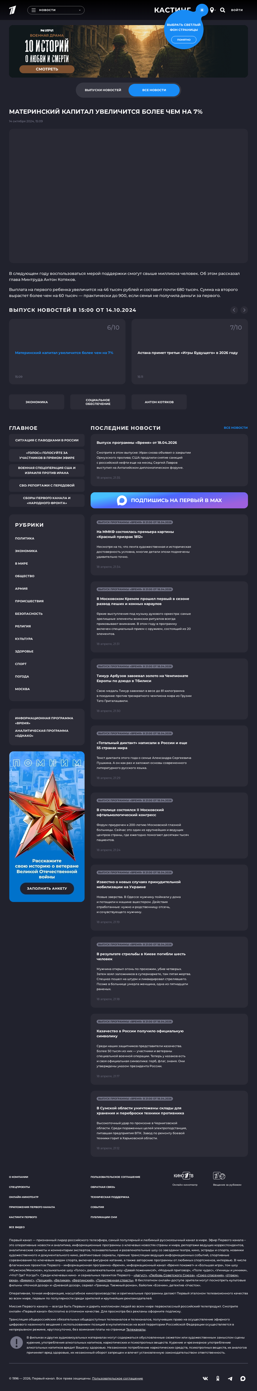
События (97, 1207)
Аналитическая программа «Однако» (42, 733)
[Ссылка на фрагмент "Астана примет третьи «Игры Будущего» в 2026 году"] (190, 351)
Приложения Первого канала (32, 1207)
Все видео (17, 1227)
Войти (237, 10)
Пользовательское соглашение (115, 1177)
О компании (18, 1177)
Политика (24, 538)
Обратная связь (103, 1187)
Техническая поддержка (110, 1197)
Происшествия (29, 601)
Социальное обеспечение (98, 402)
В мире (21, 563)
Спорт (21, 664)
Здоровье (24, 651)
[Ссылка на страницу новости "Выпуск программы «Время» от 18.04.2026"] (169, 460)
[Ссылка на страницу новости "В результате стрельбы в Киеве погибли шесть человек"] (169, 972)
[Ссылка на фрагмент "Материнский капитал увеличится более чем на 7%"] (67, 351)
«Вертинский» (83, 1280)
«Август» (140, 1275)
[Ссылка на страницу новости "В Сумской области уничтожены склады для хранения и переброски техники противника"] (169, 1124)
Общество (24, 576)
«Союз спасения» (210, 1275)
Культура (24, 639)
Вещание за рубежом (227, 1179)
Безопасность (29, 614)
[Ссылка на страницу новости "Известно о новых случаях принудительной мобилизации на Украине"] (169, 898)
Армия (21, 588)
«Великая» (62, 1280)
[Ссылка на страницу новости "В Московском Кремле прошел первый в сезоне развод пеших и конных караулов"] (169, 616)
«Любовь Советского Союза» (172, 1275)
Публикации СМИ (104, 1217)
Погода (22, 676)
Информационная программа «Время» (44, 720)
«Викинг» (27, 1280)
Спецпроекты (19, 1187)
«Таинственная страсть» (115, 1280)
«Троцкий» (44, 1280)
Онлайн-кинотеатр (23, 1197)
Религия (23, 626)
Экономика (37, 402)
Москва (22, 689)
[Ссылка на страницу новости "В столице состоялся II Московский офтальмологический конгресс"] (169, 826)
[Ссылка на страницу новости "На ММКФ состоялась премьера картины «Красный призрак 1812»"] (169, 544)
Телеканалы (136, 1329)
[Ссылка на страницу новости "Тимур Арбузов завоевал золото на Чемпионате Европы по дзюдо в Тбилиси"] (169, 688)
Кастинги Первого (23, 1217)
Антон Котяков (159, 402)
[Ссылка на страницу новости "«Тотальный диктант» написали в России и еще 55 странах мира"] (169, 756)
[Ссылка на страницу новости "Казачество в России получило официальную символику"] (169, 1049)
